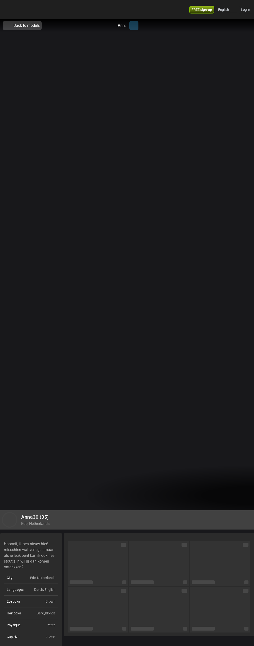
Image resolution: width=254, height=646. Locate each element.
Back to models (22, 25)
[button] (201, 10)
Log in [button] (245, 10)
